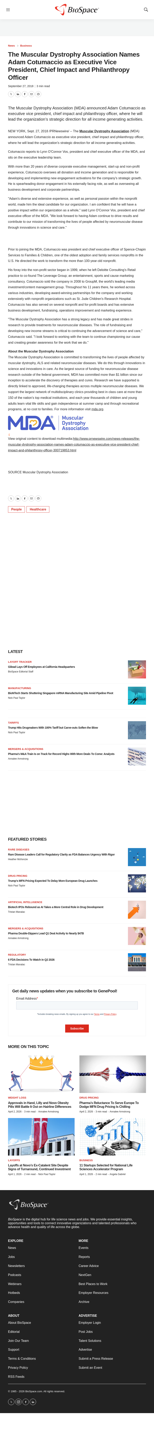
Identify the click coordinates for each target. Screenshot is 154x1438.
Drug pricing (17, 875)
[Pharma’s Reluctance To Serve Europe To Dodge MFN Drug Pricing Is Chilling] (112, 1074)
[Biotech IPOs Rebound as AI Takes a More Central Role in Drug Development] (137, 910)
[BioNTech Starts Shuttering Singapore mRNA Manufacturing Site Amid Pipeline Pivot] (137, 696)
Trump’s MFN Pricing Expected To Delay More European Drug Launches (52, 880)
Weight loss (17, 1097)
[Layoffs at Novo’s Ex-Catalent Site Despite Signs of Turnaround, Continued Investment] (41, 1137)
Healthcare (38, 509)
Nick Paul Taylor (16, 698)
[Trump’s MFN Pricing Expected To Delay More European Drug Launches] (137, 883)
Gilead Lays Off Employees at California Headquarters (41, 666)
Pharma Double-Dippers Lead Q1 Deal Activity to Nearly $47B (46, 933)
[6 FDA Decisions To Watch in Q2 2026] (137, 962)
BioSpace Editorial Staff (20, 671)
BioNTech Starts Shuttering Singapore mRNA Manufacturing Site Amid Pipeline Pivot (60, 693)
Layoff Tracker (20, 661)
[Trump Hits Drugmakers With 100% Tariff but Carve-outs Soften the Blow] (137, 730)
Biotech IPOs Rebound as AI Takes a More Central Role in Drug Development (55, 907)
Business (26, 45)
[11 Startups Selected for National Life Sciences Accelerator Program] (112, 1137)
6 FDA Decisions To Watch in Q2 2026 (31, 959)
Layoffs (14, 1160)
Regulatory (17, 954)
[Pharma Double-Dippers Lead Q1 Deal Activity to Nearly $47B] (137, 936)
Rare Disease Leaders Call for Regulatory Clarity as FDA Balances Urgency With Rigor (61, 854)
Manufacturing (19, 688)
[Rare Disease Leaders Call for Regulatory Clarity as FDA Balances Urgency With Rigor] (137, 857)
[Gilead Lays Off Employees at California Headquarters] (137, 669)
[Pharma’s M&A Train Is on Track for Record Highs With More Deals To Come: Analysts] (137, 757)
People (16, 509)
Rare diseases (18, 849)
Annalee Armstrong (18, 758)
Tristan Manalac (16, 911)
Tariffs (13, 722)
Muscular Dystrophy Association (104, 131)
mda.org (97, 409)
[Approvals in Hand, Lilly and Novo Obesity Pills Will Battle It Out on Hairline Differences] (41, 1074)
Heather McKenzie (18, 859)
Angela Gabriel (118, 1174)
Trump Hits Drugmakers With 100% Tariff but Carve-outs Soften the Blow (53, 727)
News (11, 45)
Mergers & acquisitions (25, 749)
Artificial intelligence (25, 902)
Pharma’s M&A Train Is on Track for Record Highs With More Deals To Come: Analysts (61, 754)
